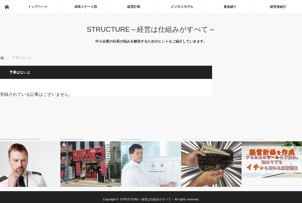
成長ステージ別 (85, 7)
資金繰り (230, 7)
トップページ (37, 7)
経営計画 (133, 7)
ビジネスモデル (182, 7)
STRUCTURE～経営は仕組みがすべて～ (151, 29)
